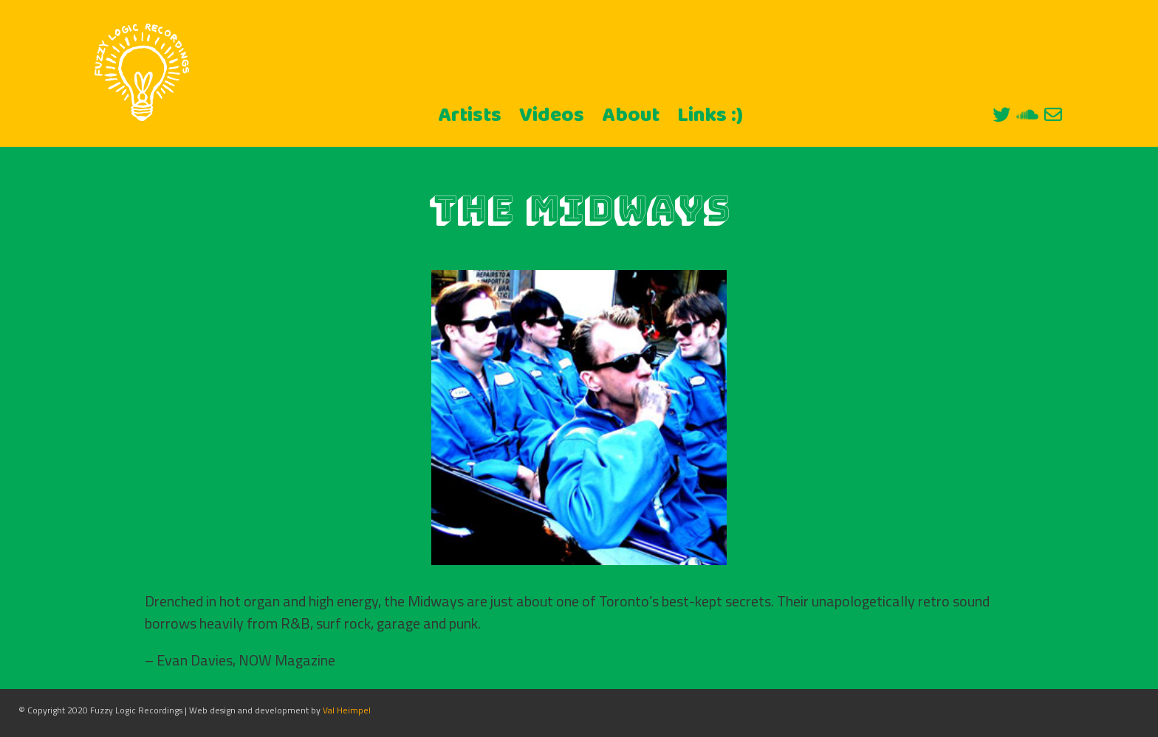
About (630, 116)
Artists (469, 116)
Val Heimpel (347, 710)
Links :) (710, 116)
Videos (551, 116)
